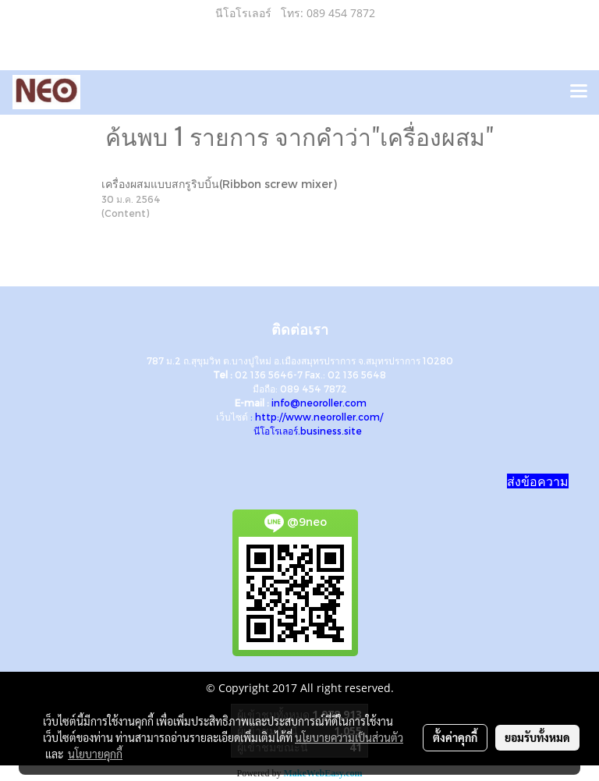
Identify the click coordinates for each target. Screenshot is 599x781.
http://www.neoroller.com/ (319, 416)
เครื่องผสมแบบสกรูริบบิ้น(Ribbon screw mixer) (219, 183)
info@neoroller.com (319, 402)
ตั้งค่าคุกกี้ (455, 737)
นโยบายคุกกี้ (95, 754)
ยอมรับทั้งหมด (537, 737)
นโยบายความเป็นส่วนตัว (349, 737)
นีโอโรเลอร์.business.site (307, 430)
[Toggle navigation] (579, 92)
